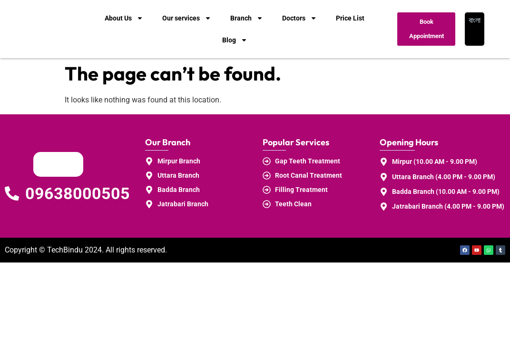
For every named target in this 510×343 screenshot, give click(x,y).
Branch (246, 18)
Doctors (299, 18)
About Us (124, 18)
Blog (234, 40)
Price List (350, 18)
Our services (186, 18)
